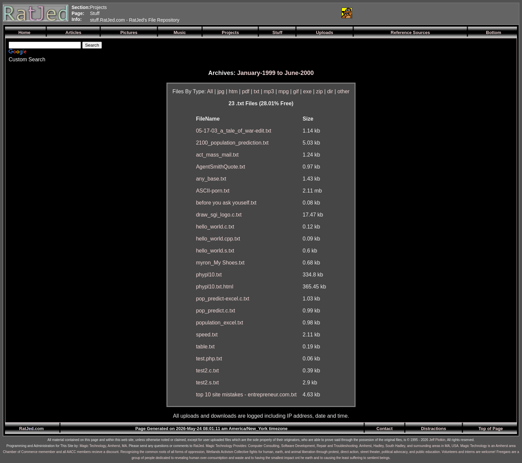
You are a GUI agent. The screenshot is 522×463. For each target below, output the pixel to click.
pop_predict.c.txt (215, 310)
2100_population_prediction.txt (232, 143)
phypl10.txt (209, 274)
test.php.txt (209, 358)
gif (296, 91)
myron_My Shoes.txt (220, 262)
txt (256, 91)
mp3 (269, 91)
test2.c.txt (207, 370)
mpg (283, 91)
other (343, 91)
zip (319, 91)
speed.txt (207, 334)
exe (307, 91)
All (210, 91)
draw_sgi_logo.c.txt (219, 215)
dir (330, 91)
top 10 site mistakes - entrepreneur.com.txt (246, 394)
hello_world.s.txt (215, 250)
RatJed (198, 446)
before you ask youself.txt (226, 203)
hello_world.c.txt (215, 227)
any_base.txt (211, 179)
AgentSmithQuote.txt (220, 167)
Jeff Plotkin (437, 440)
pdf (245, 91)
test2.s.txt (207, 382)
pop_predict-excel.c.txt (222, 298)
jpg (220, 91)
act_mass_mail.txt (217, 155)
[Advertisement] (257, 13)
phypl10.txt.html (214, 286)
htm (233, 91)
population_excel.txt (219, 322)
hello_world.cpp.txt (218, 238)
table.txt (205, 346)
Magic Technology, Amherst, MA (103, 446)
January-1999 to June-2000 (275, 73)
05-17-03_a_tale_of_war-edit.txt (233, 131)
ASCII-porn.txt (212, 191)
